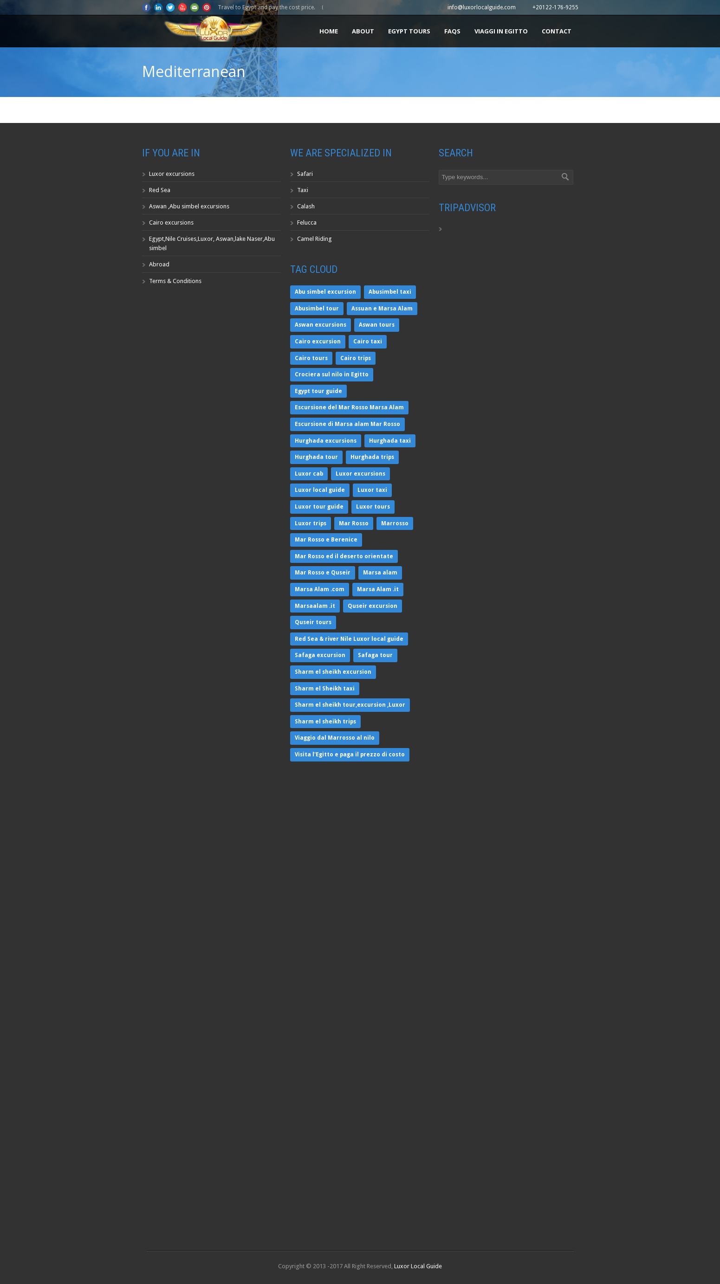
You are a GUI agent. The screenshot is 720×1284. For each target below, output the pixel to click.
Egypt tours (409, 31)
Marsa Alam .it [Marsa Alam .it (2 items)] (378, 589)
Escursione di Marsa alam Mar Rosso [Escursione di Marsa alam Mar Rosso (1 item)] (347, 424)
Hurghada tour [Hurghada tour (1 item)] (316, 457)
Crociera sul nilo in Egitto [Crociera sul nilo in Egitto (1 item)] (332, 374)
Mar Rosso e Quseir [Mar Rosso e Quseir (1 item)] (322, 572)
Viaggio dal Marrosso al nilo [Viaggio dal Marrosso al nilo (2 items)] (335, 738)
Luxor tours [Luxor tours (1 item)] (373, 506)
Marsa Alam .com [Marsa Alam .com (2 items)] (319, 589)
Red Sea (159, 190)
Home (328, 31)
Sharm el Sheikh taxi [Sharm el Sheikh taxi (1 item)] (325, 688)
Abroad (159, 264)
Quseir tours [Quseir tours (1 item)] (313, 622)
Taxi (302, 190)
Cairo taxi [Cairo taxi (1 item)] (367, 341)
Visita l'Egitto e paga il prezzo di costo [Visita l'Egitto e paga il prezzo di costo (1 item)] (350, 754)
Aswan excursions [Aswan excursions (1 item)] (320, 325)
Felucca (307, 222)
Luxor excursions (172, 173)
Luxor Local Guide (418, 1266)
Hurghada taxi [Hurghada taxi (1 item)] (390, 441)
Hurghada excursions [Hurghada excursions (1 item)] (326, 441)
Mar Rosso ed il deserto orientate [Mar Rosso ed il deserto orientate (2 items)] (344, 556)
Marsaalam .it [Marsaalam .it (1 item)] (315, 606)
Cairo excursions (171, 222)
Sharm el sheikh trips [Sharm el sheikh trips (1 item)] (325, 721)
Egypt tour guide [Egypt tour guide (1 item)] (318, 391)
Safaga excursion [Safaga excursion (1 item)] (320, 655)
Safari (305, 173)
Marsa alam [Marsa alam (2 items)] (380, 572)
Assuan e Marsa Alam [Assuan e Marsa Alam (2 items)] (382, 308)
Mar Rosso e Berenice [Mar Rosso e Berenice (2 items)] (326, 539)
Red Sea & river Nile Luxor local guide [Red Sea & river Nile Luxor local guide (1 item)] (349, 639)
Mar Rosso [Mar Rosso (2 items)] (354, 523)
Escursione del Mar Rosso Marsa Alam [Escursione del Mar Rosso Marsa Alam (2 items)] (349, 407)
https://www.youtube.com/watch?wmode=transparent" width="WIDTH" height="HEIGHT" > (211, 1161)
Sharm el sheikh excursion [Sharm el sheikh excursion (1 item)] (333, 672)
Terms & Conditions (175, 280)
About (363, 31)
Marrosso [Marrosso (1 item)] (395, 523)
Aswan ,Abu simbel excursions (189, 206)
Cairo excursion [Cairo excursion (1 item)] (318, 341)
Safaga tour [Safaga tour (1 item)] (375, 655)
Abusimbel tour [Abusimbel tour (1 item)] (317, 308)
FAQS (452, 31)
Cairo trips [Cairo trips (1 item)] (355, 358)
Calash (306, 206)
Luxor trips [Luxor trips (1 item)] (310, 523)
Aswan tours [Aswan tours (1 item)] (377, 325)
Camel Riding (314, 238)
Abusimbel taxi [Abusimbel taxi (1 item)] (390, 292)
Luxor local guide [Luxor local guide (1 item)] (320, 490)
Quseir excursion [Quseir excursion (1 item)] (372, 606)
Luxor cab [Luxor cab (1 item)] (309, 474)
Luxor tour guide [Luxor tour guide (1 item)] (319, 506)
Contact (556, 31)
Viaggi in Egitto (501, 31)
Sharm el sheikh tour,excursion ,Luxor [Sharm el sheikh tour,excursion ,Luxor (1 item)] (350, 705)
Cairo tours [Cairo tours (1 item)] (311, 358)
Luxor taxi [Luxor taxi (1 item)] (372, 490)
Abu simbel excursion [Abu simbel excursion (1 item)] (325, 292)
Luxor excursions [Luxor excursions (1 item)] (360, 474)
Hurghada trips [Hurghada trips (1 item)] (372, 457)
